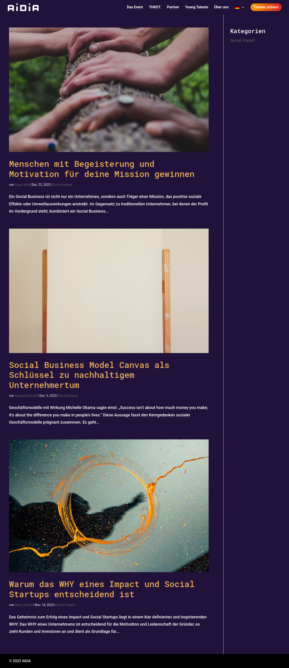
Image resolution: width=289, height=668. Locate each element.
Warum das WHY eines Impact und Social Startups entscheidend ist (102, 588)
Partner (173, 7)
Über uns (221, 7)
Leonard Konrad (26, 395)
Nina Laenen (24, 605)
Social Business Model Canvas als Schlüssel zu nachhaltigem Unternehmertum (89, 374)
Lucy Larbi (22, 184)
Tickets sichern (266, 7)
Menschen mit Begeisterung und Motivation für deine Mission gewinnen (102, 168)
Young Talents (196, 7)
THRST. (155, 7)
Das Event (135, 7)
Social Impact (62, 184)
